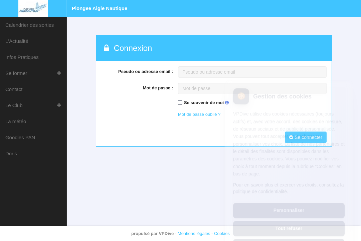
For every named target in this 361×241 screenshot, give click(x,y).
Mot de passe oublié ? (199, 114)
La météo (15, 121)
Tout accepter (289, 216)
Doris (11, 153)
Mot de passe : (158, 87)
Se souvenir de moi (206, 102)
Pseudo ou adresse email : (145, 71)
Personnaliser (289, 180)
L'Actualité (16, 41)
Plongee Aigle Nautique (99, 8)
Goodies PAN (20, 137)
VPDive (166, 233)
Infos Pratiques (22, 57)
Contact (13, 89)
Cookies (222, 233)
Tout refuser (289, 198)
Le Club (14, 105)
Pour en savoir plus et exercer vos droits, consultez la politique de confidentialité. (288, 158)
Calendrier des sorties (29, 25)
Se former (16, 73)
